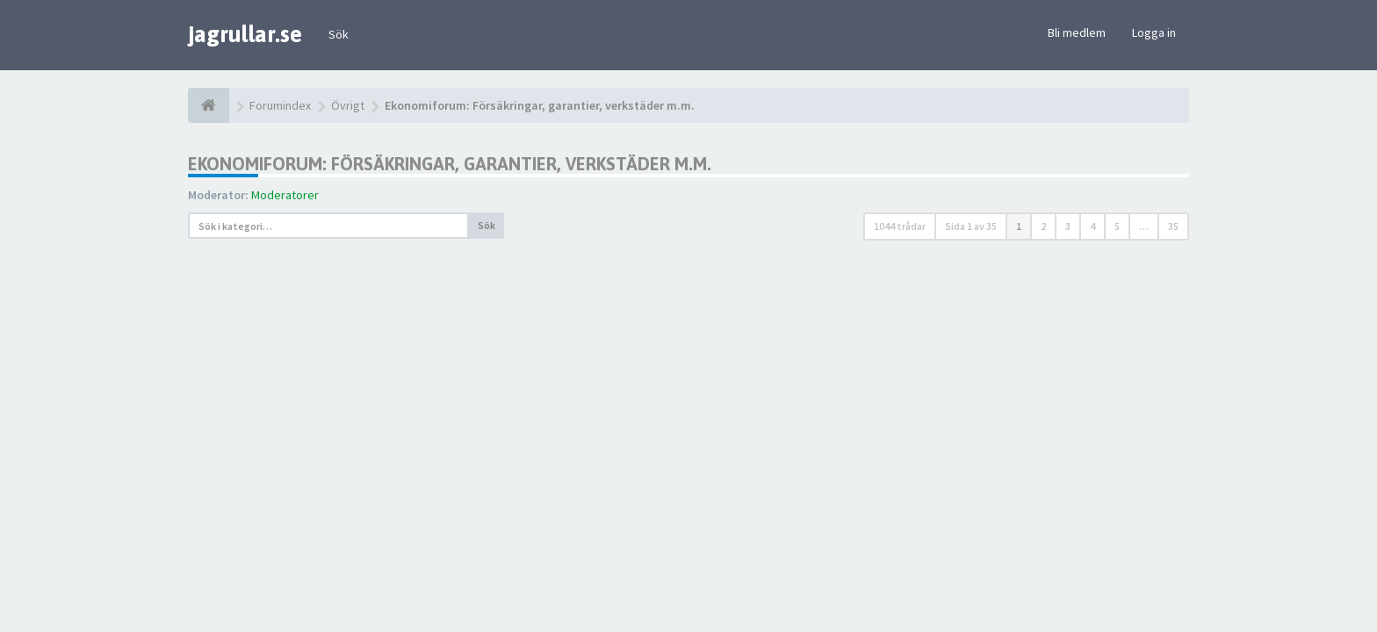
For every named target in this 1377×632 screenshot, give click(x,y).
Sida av (971, 226)
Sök (338, 34)
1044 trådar (900, 226)
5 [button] (1117, 226)
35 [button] (1173, 226)
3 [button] (1068, 226)
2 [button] (1043, 226)
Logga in (1154, 32)
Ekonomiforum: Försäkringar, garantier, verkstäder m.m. (449, 164)
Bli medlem (1077, 32)
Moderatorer (285, 195)
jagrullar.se (245, 34)
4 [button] (1092, 226)
